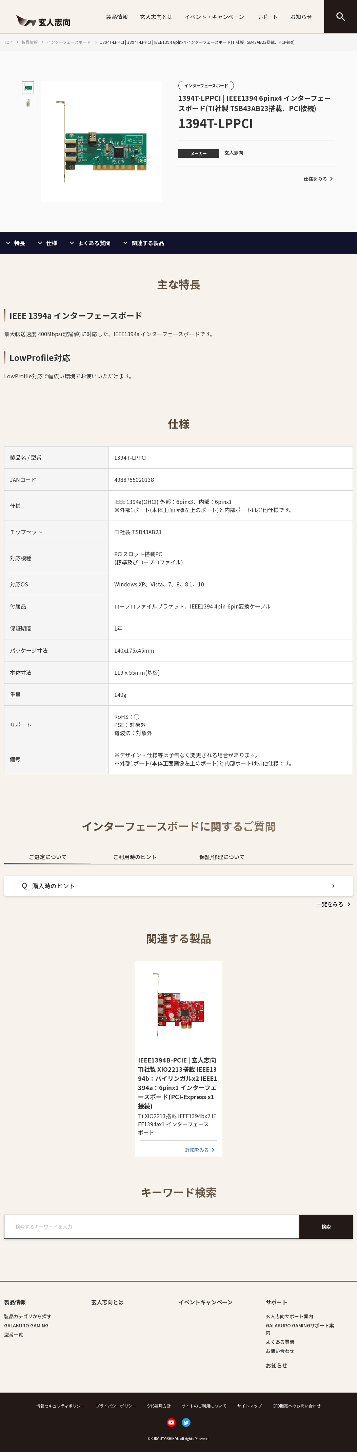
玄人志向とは (156, 17)
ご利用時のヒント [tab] (135, 857)
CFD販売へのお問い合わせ (297, 1406)
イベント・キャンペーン (214, 17)
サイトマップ (249, 1406)
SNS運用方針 (159, 1406)
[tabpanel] (178, 892)
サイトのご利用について (204, 1406)
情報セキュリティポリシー (60, 1406)
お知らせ (301, 17)
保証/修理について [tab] (222, 857)
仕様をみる (319, 179)
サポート (267, 17)
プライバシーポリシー (116, 1406)
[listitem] (334, 904)
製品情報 (117, 17)
